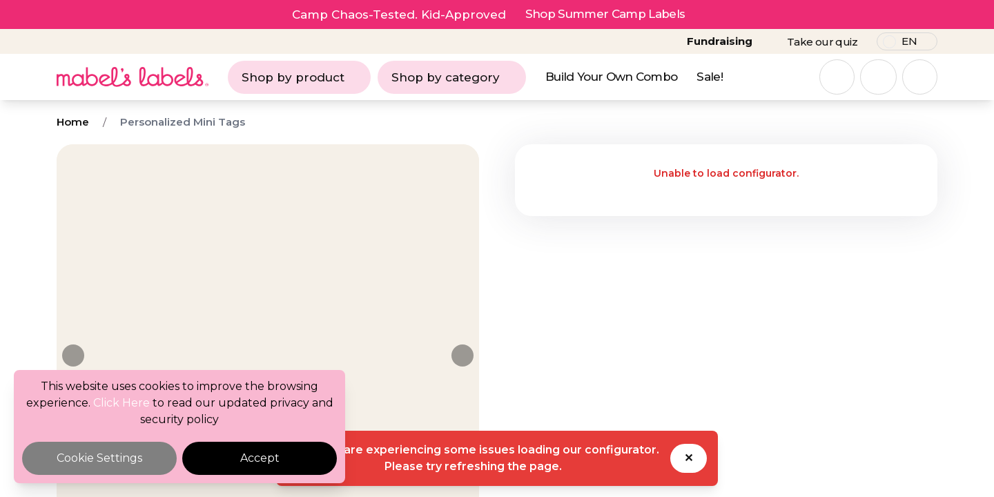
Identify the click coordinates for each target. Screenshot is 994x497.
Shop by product (299, 77)
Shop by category (451, 77)
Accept (260, 458)
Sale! (709, 77)
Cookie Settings (99, 458)
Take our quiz (822, 41)
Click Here (121, 402)
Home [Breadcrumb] (73, 121)
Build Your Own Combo (611, 77)
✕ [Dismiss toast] (688, 458)
